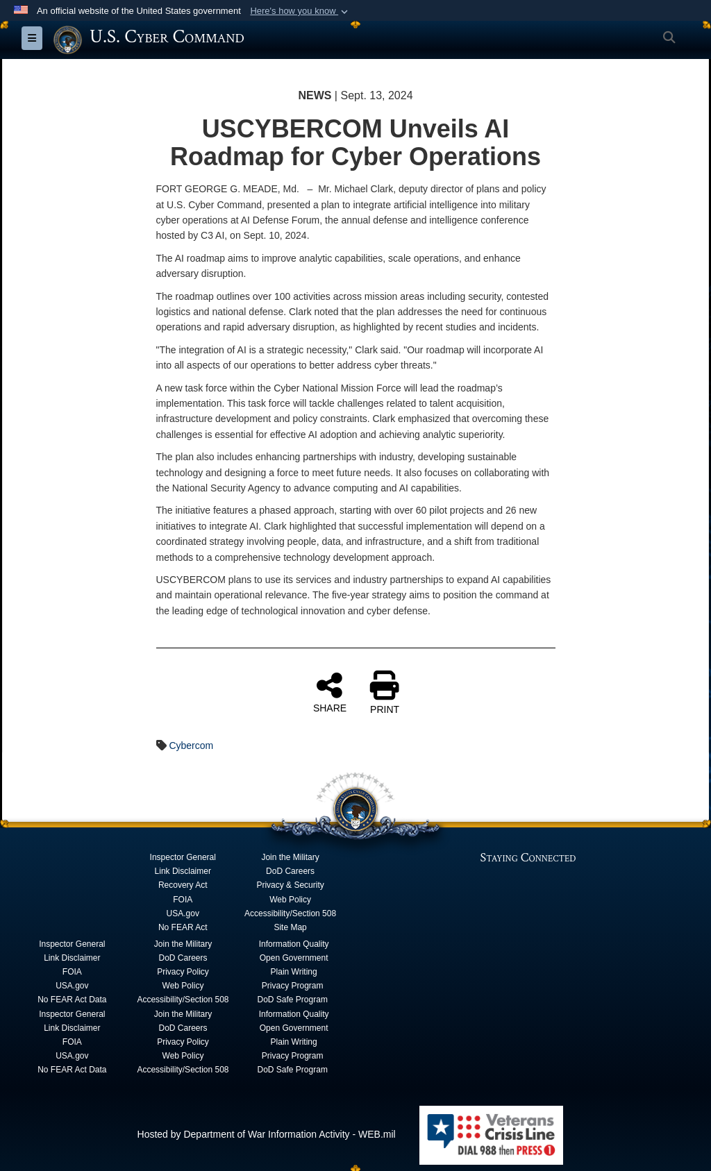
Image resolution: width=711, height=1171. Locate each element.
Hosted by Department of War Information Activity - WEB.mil (266, 1133)
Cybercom (191, 745)
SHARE (329, 692)
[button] (300, 11)
